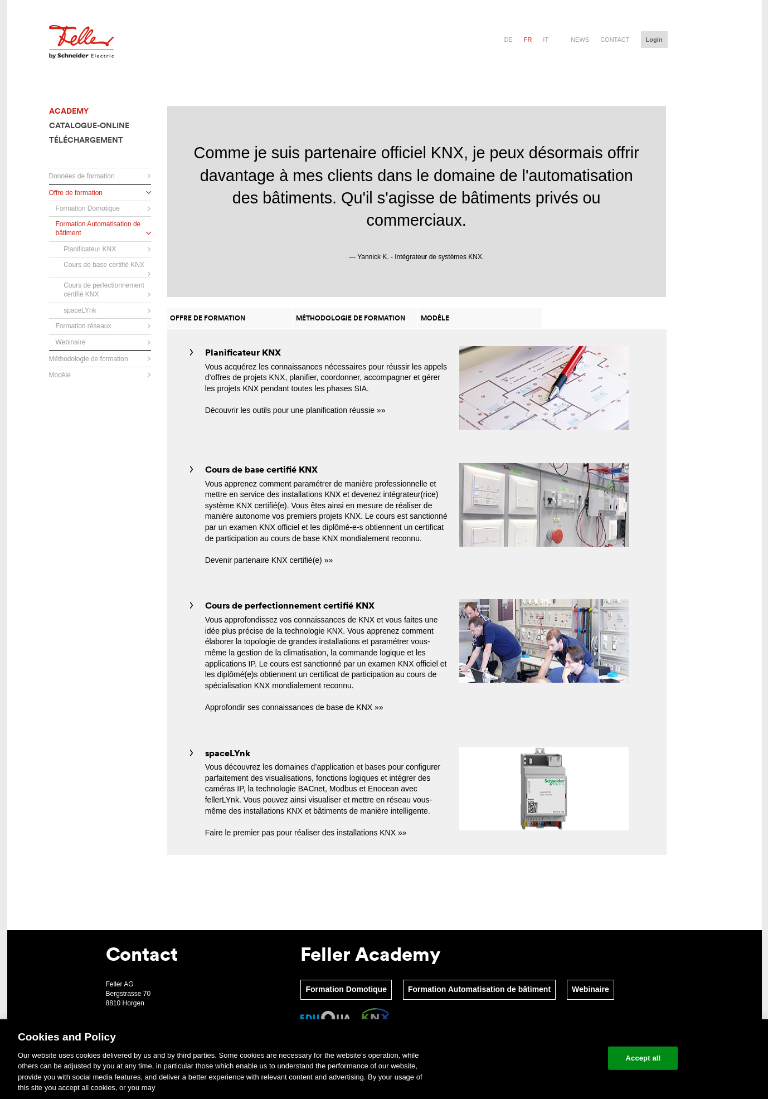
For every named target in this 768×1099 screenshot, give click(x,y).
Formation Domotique (345, 989)
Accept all (643, 1058)
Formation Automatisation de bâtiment (479, 989)
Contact (614, 39)
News (580, 39)
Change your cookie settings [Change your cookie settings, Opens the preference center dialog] (548, 1058)
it (545, 39)
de (508, 39)
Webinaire (590, 989)
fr (528, 39)
